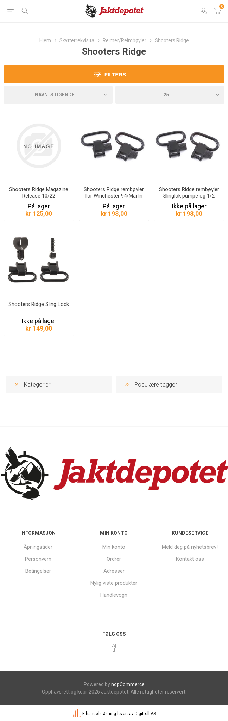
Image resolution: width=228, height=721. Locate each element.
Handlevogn (113, 595)
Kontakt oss (190, 559)
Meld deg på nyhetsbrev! (190, 547)
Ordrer (114, 559)
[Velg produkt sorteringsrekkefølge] (58, 95)
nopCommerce (128, 684)
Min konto (113, 547)
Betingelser (38, 571)
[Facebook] (114, 647)
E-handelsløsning (99, 713)
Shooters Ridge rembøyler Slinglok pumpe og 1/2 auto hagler (189, 195)
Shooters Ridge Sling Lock (38, 304)
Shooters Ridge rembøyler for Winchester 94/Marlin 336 (114, 195)
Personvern (38, 559)
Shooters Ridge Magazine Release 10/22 (38, 192)
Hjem (45, 40)
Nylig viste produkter (113, 583)
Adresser (114, 571)
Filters (115, 74)
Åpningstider (38, 547)
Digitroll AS (145, 713)
